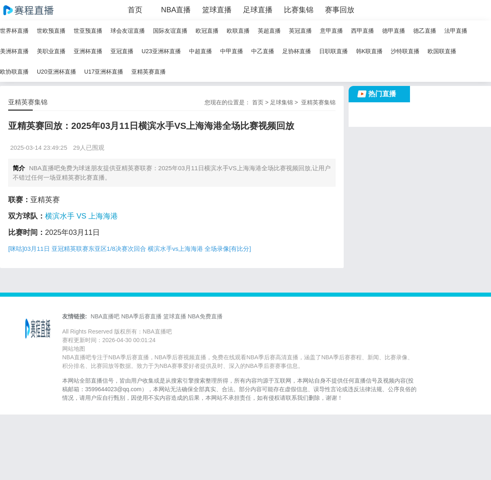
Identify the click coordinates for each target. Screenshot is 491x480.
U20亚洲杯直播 (56, 71)
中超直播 (200, 51)
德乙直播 (424, 30)
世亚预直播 (88, 30)
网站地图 (73, 348)
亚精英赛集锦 (318, 102)
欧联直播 (238, 30)
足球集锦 (281, 102)
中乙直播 (262, 51)
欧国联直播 (442, 51)
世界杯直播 (14, 30)
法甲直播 (455, 30)
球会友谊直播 (127, 30)
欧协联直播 (14, 71)
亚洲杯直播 (88, 51)
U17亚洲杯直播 (104, 71)
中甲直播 (231, 51)
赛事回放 (339, 10)
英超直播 (269, 30)
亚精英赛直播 (148, 71)
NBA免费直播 (205, 316)
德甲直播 (393, 30)
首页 (135, 10)
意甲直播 (331, 30)
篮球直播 (217, 10)
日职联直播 (333, 51)
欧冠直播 (207, 30)
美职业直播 (51, 51)
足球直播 (258, 10)
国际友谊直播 (170, 30)
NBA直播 (176, 10)
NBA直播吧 (105, 316)
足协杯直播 (296, 51)
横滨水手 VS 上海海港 (81, 216)
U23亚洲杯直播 (161, 51)
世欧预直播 (51, 30)
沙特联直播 (405, 51)
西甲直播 (362, 30)
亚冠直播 (121, 51)
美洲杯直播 (14, 51)
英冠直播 (300, 30)
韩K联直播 (369, 51)
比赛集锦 (298, 10)
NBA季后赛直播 (141, 316)
